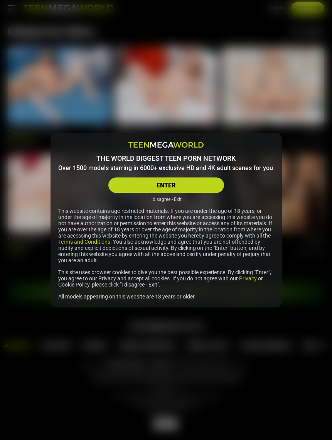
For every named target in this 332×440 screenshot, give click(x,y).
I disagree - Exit (166, 199)
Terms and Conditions (84, 242)
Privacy (248, 278)
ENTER (166, 185)
